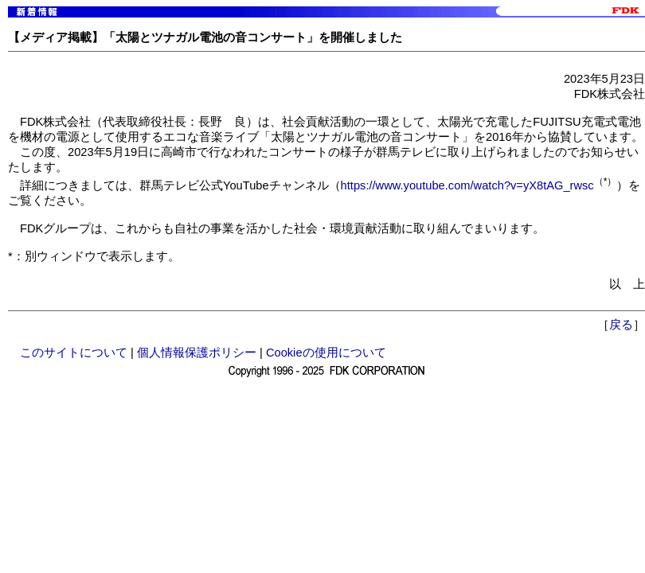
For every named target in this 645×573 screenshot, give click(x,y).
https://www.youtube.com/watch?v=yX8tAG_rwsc (467, 185)
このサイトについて (73, 352)
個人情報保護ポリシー (196, 352)
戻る (621, 324)
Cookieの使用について (326, 352)
